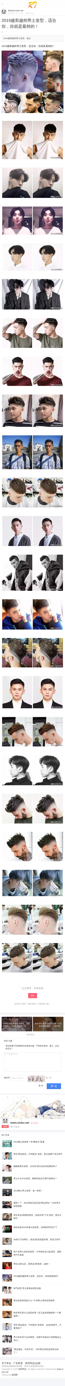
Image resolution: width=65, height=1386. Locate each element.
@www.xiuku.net (15, 10)
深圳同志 (22, 1369)
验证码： (8, 1078)
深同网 (14, 1375)
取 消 (41, 1086)
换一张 (48, 1078)
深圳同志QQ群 (33, 1363)
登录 (6, 1041)
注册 (10, 1041)
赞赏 (32, 995)
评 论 (54, 1086)
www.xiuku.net (19, 1122)
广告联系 (18, 1363)
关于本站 (6, 1363)
